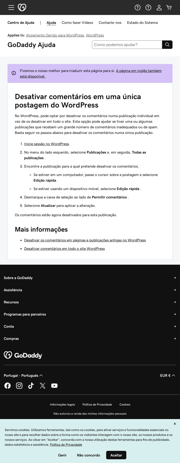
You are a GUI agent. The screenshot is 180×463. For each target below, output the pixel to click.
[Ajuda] (137, 7)
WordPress (95, 35)
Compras (11, 338)
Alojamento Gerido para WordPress (55, 35)
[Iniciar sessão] (159, 7)
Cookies (125, 404)
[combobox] (127, 45)
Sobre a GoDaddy (18, 278)
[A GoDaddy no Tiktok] (31, 388)
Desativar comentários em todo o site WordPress (64, 248)
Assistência (13, 290)
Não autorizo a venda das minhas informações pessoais (90, 413)
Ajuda (51, 22)
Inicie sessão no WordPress (46, 144)
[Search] (167, 44)
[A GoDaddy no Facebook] (7, 388)
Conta (9, 326)
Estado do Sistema (142, 22)
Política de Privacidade (97, 404)
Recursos (11, 302)
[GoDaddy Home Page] (23, 355)
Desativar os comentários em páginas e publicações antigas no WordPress (85, 240)
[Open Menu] (9, 7)
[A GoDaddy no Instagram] (19, 388)
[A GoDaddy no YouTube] (54, 388)
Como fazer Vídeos (77, 22)
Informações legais (62, 404)
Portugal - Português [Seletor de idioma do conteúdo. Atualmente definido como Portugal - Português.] (24, 375)
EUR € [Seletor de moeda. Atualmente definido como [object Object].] (168, 375)
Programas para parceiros (25, 314)
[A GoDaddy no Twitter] (42, 388)
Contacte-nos (110, 22)
